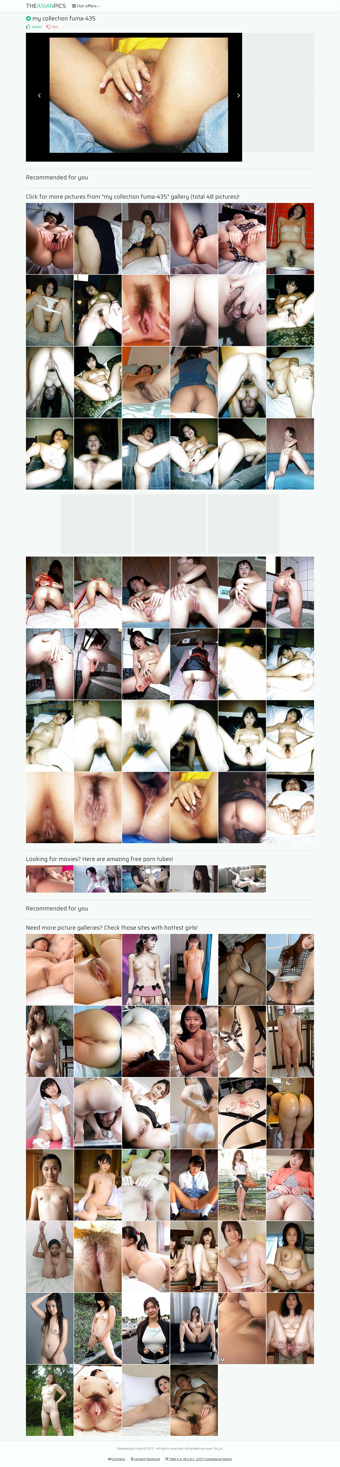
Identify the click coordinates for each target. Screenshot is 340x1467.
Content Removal (145, 1459)
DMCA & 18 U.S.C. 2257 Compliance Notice (198, 1459)
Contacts (116, 1459)
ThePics (46, 5)
